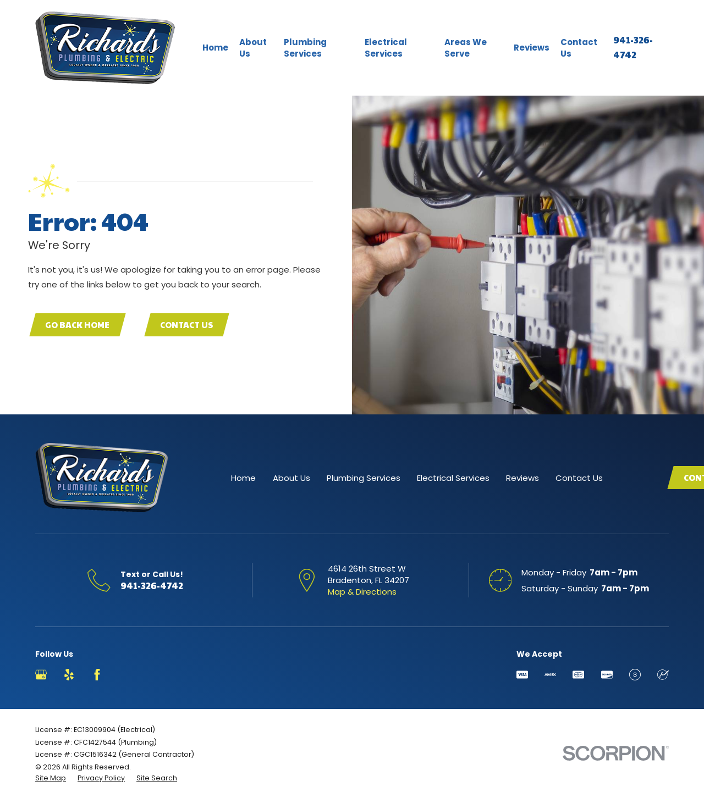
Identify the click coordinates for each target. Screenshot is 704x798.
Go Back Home (77, 324)
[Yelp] (69, 674)
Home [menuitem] (215, 47)
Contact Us (186, 324)
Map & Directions (362, 591)
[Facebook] (97, 674)
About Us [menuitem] (253, 47)
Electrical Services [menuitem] (386, 47)
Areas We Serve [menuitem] (465, 47)
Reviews (522, 478)
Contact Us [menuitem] (578, 47)
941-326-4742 (151, 585)
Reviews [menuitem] (531, 47)
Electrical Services (453, 478)
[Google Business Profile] (41, 674)
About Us (291, 478)
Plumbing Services (363, 478)
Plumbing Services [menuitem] (305, 47)
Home (243, 478)
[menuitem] (50, 778)
